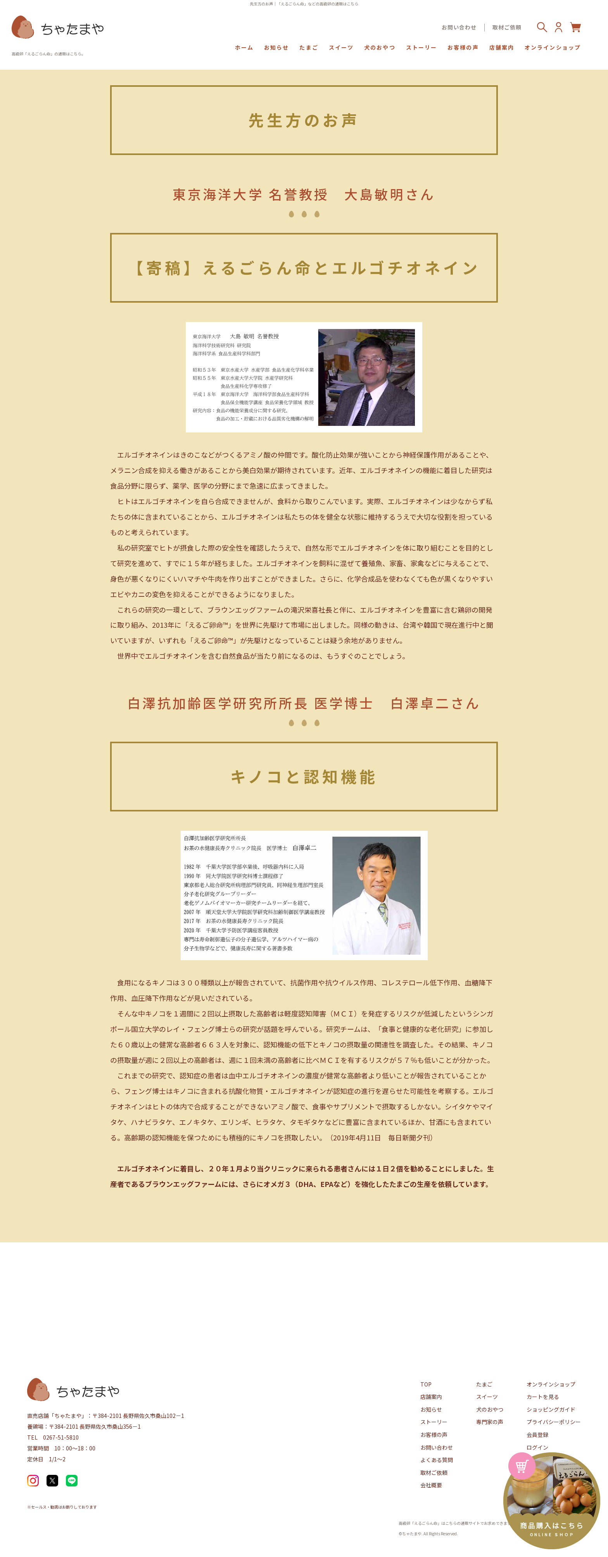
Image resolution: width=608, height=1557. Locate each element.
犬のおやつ (380, 47)
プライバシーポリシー (554, 1422)
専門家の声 (489, 1422)
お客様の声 (463, 47)
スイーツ (341, 47)
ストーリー (421, 47)
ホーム (244, 47)
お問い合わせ (459, 27)
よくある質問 (436, 1460)
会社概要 (431, 1485)
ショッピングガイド (551, 1409)
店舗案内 (501, 47)
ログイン (537, 1447)
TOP (426, 1384)
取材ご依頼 (507, 27)
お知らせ (276, 47)
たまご (308, 47)
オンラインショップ (553, 47)
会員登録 (537, 1434)
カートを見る (543, 1396)
